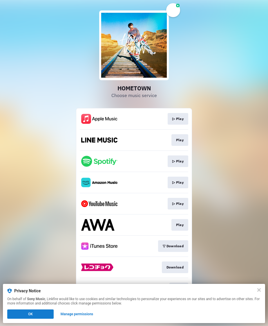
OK (30, 314)
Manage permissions (77, 314)
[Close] (259, 290)
